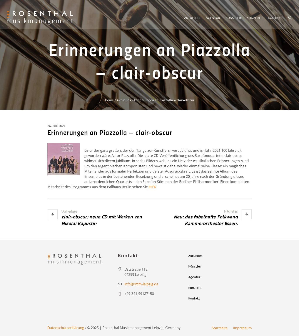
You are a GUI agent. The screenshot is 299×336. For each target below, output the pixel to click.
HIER (152, 187)
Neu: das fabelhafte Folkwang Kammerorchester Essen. (206, 220)
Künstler (194, 266)
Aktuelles (124, 100)
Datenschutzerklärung (65, 327)
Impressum (242, 328)
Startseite (220, 328)
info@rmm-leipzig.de (141, 284)
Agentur (194, 277)
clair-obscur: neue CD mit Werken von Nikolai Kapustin (102, 220)
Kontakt (194, 298)
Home (109, 100)
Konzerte (194, 288)
